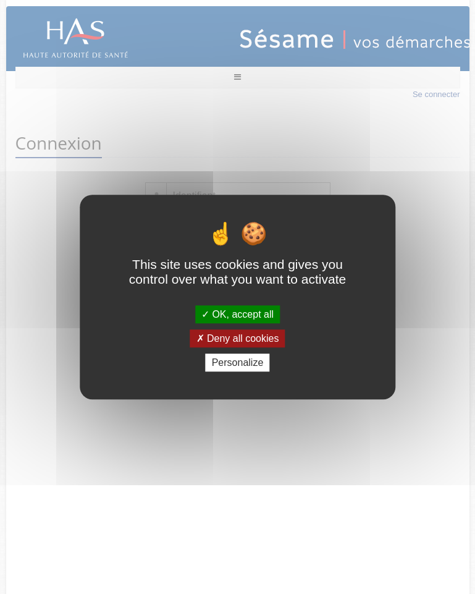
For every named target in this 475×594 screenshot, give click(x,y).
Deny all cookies (237, 338)
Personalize (238, 362)
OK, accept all (237, 314)
